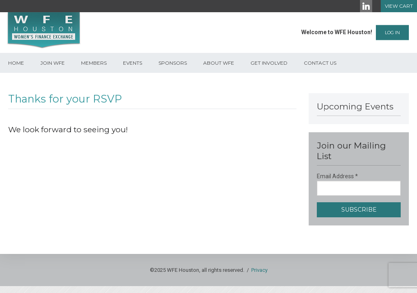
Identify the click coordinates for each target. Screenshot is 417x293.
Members (94, 63)
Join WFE (52, 63)
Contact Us (320, 63)
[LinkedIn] (366, 6)
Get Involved (269, 63)
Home (16, 63)
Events (132, 63)
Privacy (259, 270)
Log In (392, 32)
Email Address (337, 176)
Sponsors (172, 63)
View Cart (399, 6)
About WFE (218, 63)
